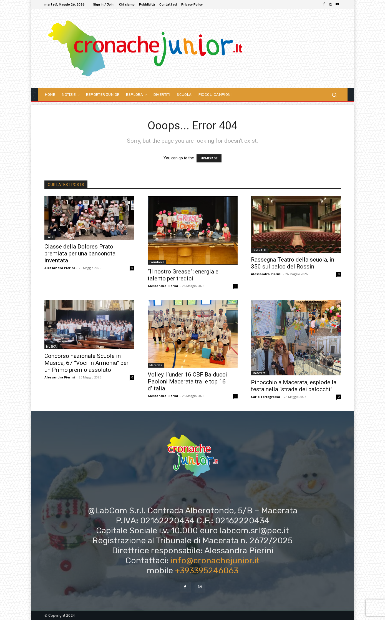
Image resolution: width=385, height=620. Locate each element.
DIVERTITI (259, 250)
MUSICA (51, 346)
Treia (49, 237)
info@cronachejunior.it (215, 561)
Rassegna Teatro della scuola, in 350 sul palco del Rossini (292, 263)
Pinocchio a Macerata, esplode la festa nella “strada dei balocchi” (293, 386)
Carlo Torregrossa (265, 397)
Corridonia (156, 262)
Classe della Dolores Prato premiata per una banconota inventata (79, 253)
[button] (334, 94)
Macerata (155, 365)
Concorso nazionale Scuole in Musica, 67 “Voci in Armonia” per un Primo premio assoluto (86, 363)
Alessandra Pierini (59, 268)
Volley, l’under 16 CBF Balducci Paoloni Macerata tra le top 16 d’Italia (187, 381)
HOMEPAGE (209, 158)
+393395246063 (206, 571)
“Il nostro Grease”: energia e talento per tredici (183, 275)
